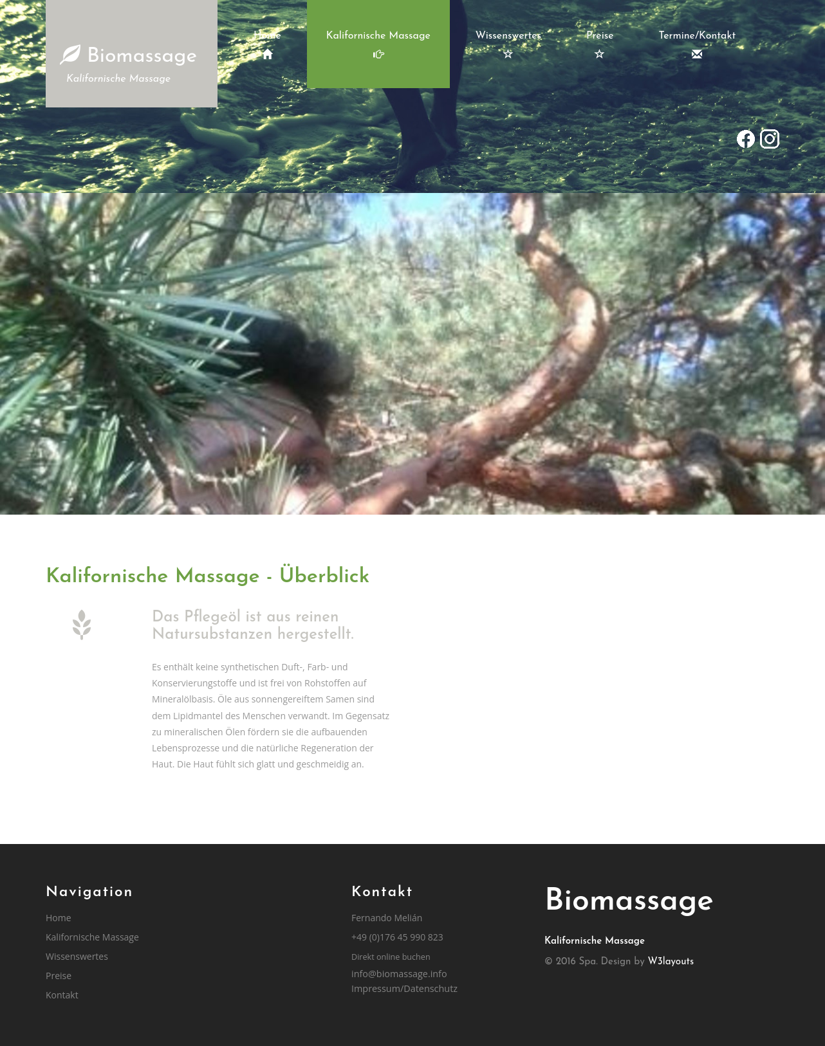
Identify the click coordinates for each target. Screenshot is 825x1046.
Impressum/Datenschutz (404, 988)
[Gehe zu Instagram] (769, 139)
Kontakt (62, 995)
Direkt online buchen (391, 956)
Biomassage (128, 65)
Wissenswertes (508, 45)
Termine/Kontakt (697, 45)
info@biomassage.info (399, 974)
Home (267, 45)
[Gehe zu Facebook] (746, 139)
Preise (599, 45)
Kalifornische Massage (378, 45)
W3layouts (671, 962)
